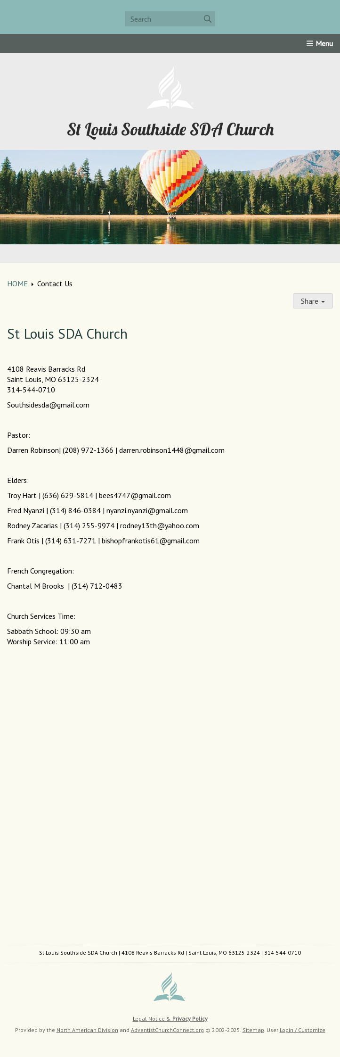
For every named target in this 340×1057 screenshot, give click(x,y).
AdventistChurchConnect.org (167, 1029)
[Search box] (170, 18)
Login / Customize (302, 1029)
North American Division (87, 1029)
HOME (17, 283)
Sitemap (253, 1029)
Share (313, 301)
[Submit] (207, 18)
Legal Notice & (170, 1018)
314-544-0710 (282, 952)
